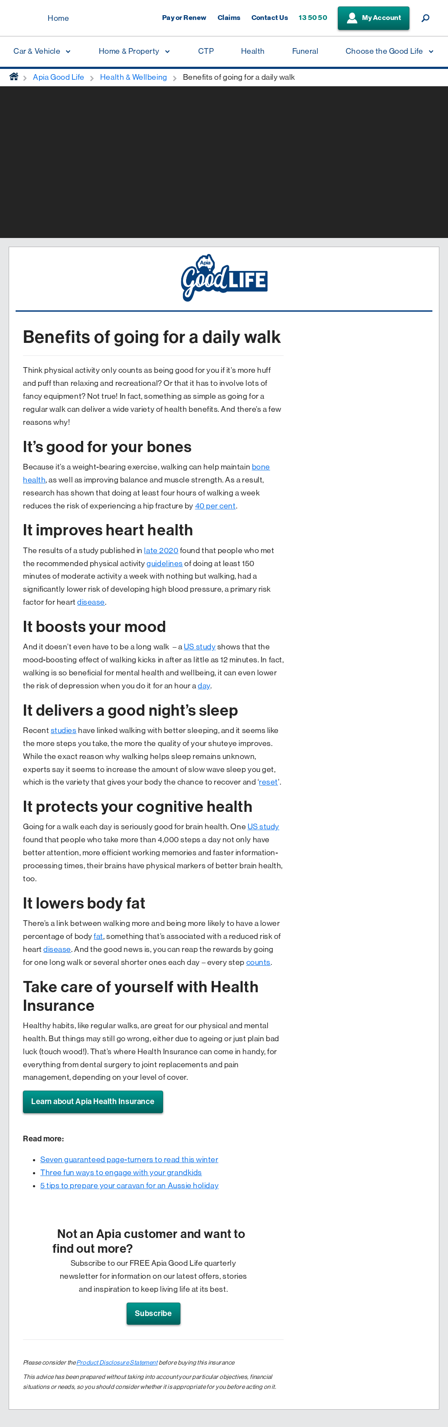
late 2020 (161, 550)
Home (58, 18)
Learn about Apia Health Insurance (93, 1101)
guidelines (165, 563)
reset (268, 782)
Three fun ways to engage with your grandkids (121, 1172)
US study (200, 646)
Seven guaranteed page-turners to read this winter (129, 1159)
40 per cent (215, 506)
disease (91, 602)
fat (98, 936)
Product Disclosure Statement (116, 1362)
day (204, 685)
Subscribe (153, 1313)
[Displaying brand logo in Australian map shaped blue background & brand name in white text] (26, 18)
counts (258, 962)
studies (64, 730)
